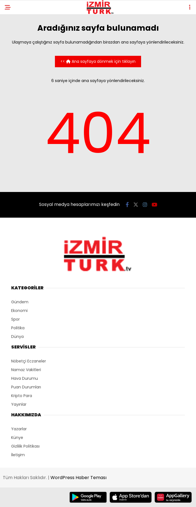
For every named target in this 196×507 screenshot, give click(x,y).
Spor (15, 319)
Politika (18, 328)
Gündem (19, 302)
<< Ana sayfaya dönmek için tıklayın (98, 61)
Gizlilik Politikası (25, 446)
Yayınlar (18, 404)
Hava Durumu (24, 378)
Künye (17, 437)
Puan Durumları (26, 387)
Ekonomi (19, 310)
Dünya (17, 336)
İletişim (18, 455)
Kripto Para (21, 395)
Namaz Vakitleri (26, 370)
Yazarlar (19, 429)
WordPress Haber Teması (78, 477)
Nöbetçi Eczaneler (28, 361)
